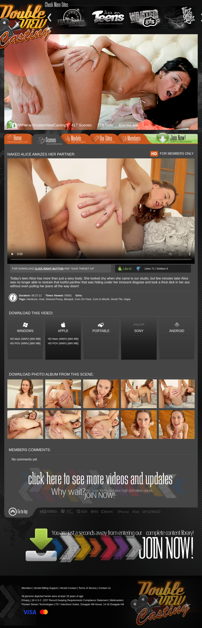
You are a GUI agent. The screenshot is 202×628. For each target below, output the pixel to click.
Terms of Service (87, 588)
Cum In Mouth (101, 299)
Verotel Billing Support (46, 588)
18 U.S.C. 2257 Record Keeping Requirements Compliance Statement (70, 600)
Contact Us (105, 588)
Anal (41, 299)
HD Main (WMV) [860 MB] (25, 338)
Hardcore (31, 299)
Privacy (26, 600)
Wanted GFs (144, 17)
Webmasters (116, 600)
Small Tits (116, 299)
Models (76, 138)
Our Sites (104, 138)
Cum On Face (83, 299)
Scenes (50, 140)
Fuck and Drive (72, 17)
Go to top (18, 511)
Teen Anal (181, 17)
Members (133, 138)
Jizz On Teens (108, 17)
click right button (49, 268)
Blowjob (69, 299)
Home (20, 138)
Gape (127, 299)
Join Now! (102, 485)
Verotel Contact (68, 588)
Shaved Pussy (54, 299)
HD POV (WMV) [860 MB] (25, 343)
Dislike (138, 268)
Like (125, 268)
